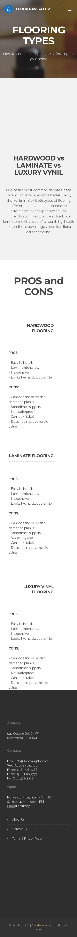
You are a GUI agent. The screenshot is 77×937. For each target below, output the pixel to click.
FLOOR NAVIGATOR (33, 9)
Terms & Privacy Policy (27, 842)
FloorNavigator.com (44, 925)
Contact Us (19, 833)
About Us (18, 823)
